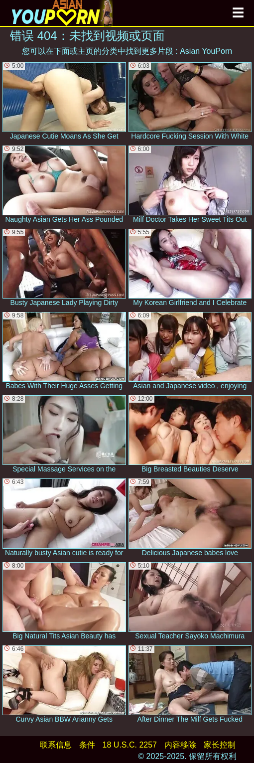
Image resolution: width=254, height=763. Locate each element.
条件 (87, 745)
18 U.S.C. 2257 (130, 745)
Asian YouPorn (206, 51)
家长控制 (220, 745)
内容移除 (180, 745)
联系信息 (56, 745)
